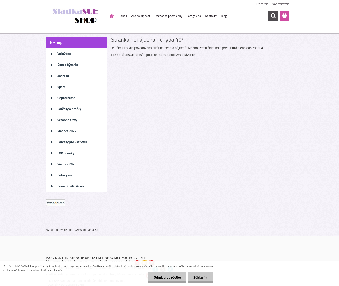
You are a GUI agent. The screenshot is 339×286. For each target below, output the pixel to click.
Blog (224, 15)
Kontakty (211, 15)
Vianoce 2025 (66, 164)
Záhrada (63, 75)
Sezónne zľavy (67, 119)
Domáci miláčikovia (70, 186)
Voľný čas (64, 53)
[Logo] (76, 16)
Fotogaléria (194, 15)
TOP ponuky (65, 153)
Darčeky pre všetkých (72, 142)
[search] (273, 16)
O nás (123, 15)
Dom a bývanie (67, 64)
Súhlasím (200, 277)
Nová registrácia (280, 4)
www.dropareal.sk (86, 229)
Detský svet (65, 175)
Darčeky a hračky (69, 108)
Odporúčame (66, 97)
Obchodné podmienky (168, 15)
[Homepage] (112, 16)
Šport (61, 86)
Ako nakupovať (140, 15)
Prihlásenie (262, 4)
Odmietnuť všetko (167, 277)
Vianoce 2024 (66, 130)
